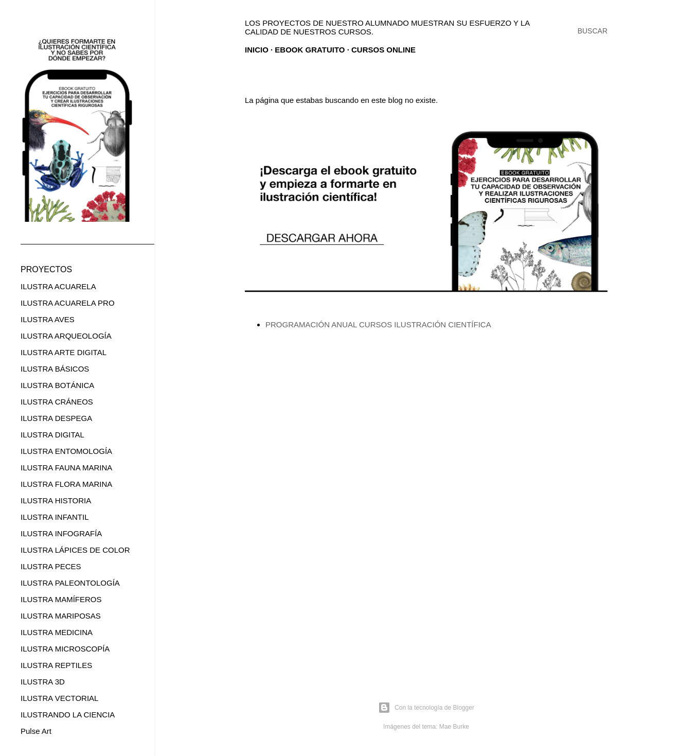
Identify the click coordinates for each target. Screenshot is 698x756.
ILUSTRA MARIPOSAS (61, 615)
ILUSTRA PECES (51, 566)
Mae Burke (454, 726)
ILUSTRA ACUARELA (58, 286)
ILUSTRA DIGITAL (52, 434)
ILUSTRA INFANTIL (55, 517)
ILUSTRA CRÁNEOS (57, 401)
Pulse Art (36, 731)
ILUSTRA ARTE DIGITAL (63, 352)
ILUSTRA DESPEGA (56, 418)
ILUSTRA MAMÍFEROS (61, 599)
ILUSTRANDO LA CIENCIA (68, 714)
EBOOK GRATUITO (310, 49)
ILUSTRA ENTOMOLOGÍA (66, 451)
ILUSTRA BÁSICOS (55, 368)
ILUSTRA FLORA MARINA (66, 484)
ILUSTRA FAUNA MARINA (66, 467)
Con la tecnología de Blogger (426, 707)
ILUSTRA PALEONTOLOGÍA (70, 582)
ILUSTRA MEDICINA (57, 632)
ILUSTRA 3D (43, 681)
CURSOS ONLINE (383, 49)
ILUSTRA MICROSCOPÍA (65, 648)
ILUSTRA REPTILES (56, 665)
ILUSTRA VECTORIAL (59, 698)
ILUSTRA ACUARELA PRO (68, 302)
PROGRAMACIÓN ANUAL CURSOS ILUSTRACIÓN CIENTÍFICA (378, 324)
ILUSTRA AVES (48, 319)
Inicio (257, 49)
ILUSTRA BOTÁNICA (57, 385)
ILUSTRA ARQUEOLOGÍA (66, 335)
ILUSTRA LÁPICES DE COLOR (75, 550)
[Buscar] (592, 31)
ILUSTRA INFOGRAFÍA (61, 533)
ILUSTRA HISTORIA (56, 500)
